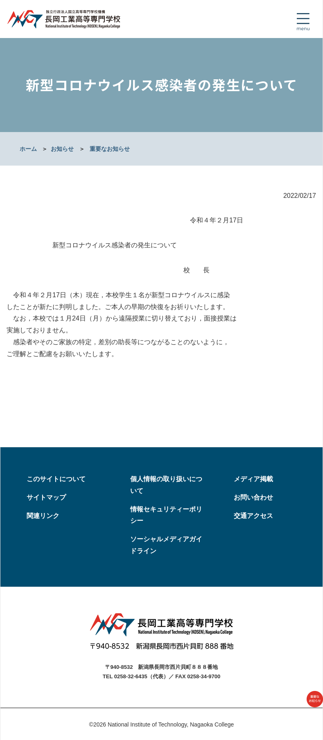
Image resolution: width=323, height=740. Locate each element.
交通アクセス (253, 515)
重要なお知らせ (110, 149)
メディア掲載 (253, 478)
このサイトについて (56, 478)
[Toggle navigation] (303, 22)
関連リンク (43, 515)
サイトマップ (46, 497)
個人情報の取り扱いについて (166, 484)
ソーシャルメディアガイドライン (166, 545)
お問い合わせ (253, 497)
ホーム (28, 149)
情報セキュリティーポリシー (166, 515)
